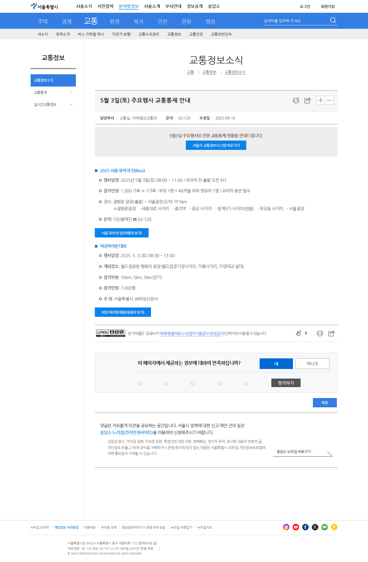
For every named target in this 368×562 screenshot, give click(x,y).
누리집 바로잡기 (181, 527)
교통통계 (40, 92)
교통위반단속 (221, 34)
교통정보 (174, 34)
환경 (114, 22)
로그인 (305, 6)
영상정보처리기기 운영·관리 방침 (144, 527)
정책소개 (63, 34)
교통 (91, 21)
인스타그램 (286, 527)
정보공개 (195, 6)
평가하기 (286, 382)
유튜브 (296, 527)
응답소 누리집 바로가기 (294, 451)
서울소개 (152, 6)
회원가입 (328, 6)
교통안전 (196, 34)
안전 (162, 22)
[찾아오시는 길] (147, 543)
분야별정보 (129, 6)
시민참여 (105, 6)
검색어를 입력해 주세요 (282, 21)
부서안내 (173, 6)
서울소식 (84, 6)
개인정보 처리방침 (66, 527)
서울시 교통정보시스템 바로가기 (216, 145)
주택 (42, 22)
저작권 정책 (108, 527)
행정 (210, 22)
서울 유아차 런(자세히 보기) (121, 233)
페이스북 (305, 527)
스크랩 (308, 100)
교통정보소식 (43, 80)
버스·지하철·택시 (91, 34)
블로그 (324, 527)
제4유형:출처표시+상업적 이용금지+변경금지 (191, 333)
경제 (66, 22)
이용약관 (90, 527)
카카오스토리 (334, 527)
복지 (138, 22)
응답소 (214, 6)
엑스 (315, 527)
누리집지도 (205, 527)
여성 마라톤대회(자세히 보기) (122, 312)
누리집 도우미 (40, 527)
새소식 (43, 34)
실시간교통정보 (45, 104)
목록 (324, 403)
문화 (186, 22)
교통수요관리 (148, 34)
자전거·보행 (121, 34)
